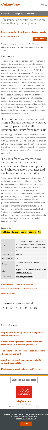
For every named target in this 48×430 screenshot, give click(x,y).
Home (4, 32)
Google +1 (25, 308)
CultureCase (10, 4)
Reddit (16, 308)
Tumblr (21, 308)
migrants (32, 232)
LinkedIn (11, 308)
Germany (15, 232)
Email (35, 308)
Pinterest (31, 308)
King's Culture (24, 401)
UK (39, 232)
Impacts (30, 13)
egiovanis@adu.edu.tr (24, 277)
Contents (5, 13)
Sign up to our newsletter (24, 379)
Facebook (3, 308)
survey (24, 232)
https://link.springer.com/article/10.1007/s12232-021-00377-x (30, 271)
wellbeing (6, 232)
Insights (18, 13)
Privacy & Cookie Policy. (26, 418)
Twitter (7, 308)
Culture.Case (8, 284)
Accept (26, 424)
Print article (40, 38)
